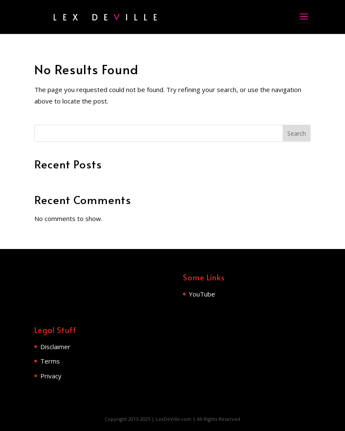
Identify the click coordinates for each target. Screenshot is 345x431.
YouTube (202, 294)
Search (296, 133)
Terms (50, 361)
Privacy (51, 376)
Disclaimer (55, 346)
